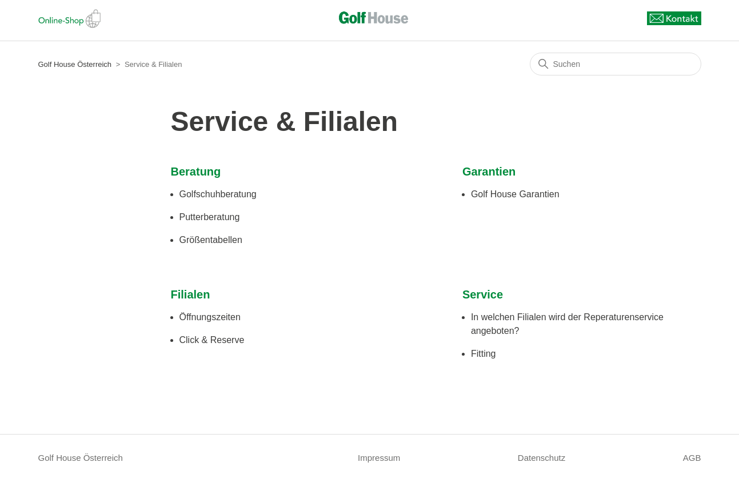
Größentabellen (210, 240)
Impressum (379, 458)
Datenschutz (541, 458)
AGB (692, 458)
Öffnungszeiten (210, 317)
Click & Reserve (212, 340)
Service (482, 294)
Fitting (483, 353)
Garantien (489, 171)
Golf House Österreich (75, 64)
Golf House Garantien (515, 194)
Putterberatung (209, 217)
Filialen (190, 294)
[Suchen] (615, 64)
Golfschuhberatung (218, 194)
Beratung (196, 171)
